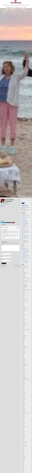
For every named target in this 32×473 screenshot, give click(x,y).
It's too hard (23, 391)
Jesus (22, 345)
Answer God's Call (24, 280)
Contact (24, 7)
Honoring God (23, 365)
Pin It (13, 222)
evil (22, 310)
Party (22, 420)
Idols (22, 368)
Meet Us (11, 5)
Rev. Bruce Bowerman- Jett (25, 215)
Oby (22, 462)
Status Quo (23, 404)
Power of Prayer (24, 309)
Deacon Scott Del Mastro (25, 235)
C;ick (22, 469)
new (22, 444)
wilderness (23, 351)
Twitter (2, 222)
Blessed (23, 300)
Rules (22, 422)
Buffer (8, 222)
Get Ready (23, 372)
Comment (2, 244)
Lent (22, 471)
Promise (23, 401)
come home (23, 352)
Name (2, 252)
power (22, 303)
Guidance (23, 357)
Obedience (23, 277)
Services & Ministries (21, 5)
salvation (23, 332)
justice (22, 306)
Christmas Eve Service (24, 346)
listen (22, 294)
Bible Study (23, 273)
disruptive (23, 388)
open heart (23, 460)
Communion (23, 319)
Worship (23, 325)
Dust (22, 470)
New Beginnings (24, 248)
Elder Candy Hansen (24, 240)
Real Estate (23, 398)
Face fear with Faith (24, 261)
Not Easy (23, 274)
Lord (22, 333)
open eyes (23, 370)
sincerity (23, 381)
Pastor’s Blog (17, 7)
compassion (23, 348)
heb (22, 465)
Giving (21, 7)
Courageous (23, 253)
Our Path (23, 421)
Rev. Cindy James (24, 224)
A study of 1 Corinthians (25, 262)
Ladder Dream (23, 427)
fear (22, 282)
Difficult (23, 414)
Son (22, 349)
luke (22, 239)
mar (22, 438)
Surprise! (23, 395)
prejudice (23, 330)
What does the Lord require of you (26, 278)
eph (22, 429)
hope (22, 275)
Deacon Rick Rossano (24, 237)
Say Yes (23, 350)
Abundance (23, 318)
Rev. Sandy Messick (24, 227)
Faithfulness (23, 283)
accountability (23, 378)
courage (23, 367)
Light (22, 452)
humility (23, 358)
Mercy (22, 419)
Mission (23, 342)
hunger (22, 320)
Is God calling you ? (24, 322)
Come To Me (23, 299)
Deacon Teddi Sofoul (24, 225)
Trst (22, 449)
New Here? (7, 5)
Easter (22, 297)
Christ (22, 296)
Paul (22, 448)
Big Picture (23, 417)
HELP (22, 464)
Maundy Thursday (24, 324)
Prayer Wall (15, 5)
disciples (23, 327)
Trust (22, 271)
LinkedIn (11, 222)
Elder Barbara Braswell (24, 232)
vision (22, 304)
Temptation (23, 466)
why (22, 334)
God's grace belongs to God (25, 281)
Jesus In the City (24, 260)
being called (23, 308)
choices (23, 305)
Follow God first (24, 272)
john (22, 439)
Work (22, 390)
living (22, 380)
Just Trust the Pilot (24, 285)
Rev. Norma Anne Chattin (25, 217)
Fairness (23, 354)
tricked (22, 450)
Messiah (23, 394)
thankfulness (23, 369)
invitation (23, 375)
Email (2, 256)
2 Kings (23, 415)
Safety (22, 425)
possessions (23, 403)
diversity (23, 302)
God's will (23, 399)
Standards (23, 416)
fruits (22, 389)
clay (22, 459)
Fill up (22, 463)
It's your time (23, 287)
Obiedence (23, 307)
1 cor (22, 426)
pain (22, 344)
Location (23, 382)
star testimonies (24, 441)
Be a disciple (23, 276)
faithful (23, 326)
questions (23, 376)
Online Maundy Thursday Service (26, 379)
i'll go (22, 355)
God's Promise (23, 335)
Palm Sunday (23, 347)
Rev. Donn (23, 214)
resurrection (23, 436)
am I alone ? (23, 392)
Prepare (23, 353)
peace (22, 288)
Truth (22, 328)
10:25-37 (23, 228)
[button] (9, 5)
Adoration (23, 366)
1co (22, 440)
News (27, 5)
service (22, 323)
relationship (23, 311)
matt (22, 234)
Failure (22, 343)
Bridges (23, 451)
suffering (23, 284)
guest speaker (23, 397)
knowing (23, 402)
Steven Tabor (4, 227)
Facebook (5, 222)
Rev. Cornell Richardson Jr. (25, 241)
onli (22, 229)
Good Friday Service (24, 445)
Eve (22, 467)
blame (22, 341)
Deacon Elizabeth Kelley (25, 230)
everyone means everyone (25, 301)
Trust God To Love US (24, 295)
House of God (23, 443)
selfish (22, 405)
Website (2, 259)
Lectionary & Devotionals (9, 7)
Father (22, 396)
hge (22, 435)
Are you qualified (24, 286)
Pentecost (23, 393)
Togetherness (23, 446)
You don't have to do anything (25, 329)
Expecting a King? (24, 377)
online (22, 233)
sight (22, 356)
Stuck (22, 424)
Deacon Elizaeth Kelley (24, 231)
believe (22, 437)
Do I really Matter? (24, 298)
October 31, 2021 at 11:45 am (5, 229)
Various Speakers (24, 236)
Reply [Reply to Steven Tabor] (3, 237)
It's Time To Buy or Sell (24, 259)
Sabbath (23, 423)
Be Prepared (23, 374)
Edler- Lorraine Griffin (24, 238)
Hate (22, 472)
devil (22, 468)
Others (22, 400)
